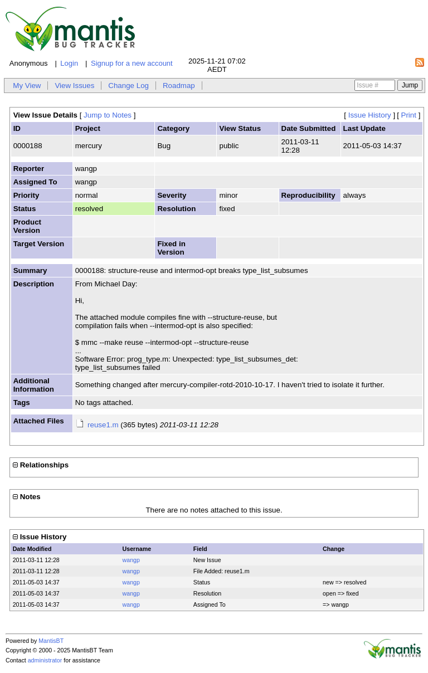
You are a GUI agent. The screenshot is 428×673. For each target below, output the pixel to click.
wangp (131, 560)
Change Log (128, 85)
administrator (45, 660)
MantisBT (51, 640)
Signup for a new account (132, 63)
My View (27, 85)
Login (69, 63)
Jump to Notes (108, 115)
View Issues (74, 85)
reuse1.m (103, 425)
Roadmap (179, 85)
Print (408, 115)
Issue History (369, 115)
